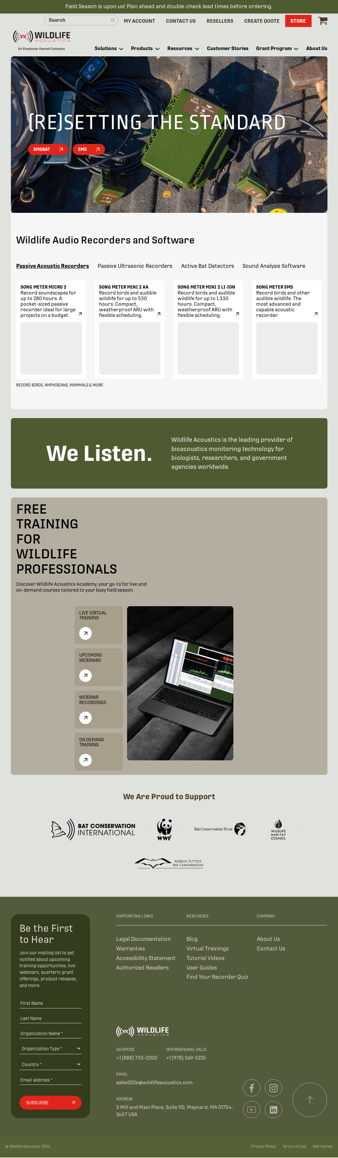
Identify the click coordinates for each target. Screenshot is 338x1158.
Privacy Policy (263, 1146)
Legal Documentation (143, 939)
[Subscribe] (50, 1103)
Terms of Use (294, 1146)
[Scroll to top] (309, 1100)
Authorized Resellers (142, 968)
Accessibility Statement (146, 958)
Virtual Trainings (207, 949)
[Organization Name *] (50, 1033)
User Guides (201, 968)
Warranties (130, 949)
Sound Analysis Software (274, 267)
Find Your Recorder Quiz (217, 977)
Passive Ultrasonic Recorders (135, 267)
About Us (268, 939)
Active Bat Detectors (207, 267)
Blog (192, 939)
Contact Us (271, 949)
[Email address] (50, 1080)
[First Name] (50, 1003)
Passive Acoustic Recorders (52, 267)
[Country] (50, 1064)
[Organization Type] (50, 1049)
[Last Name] (50, 1018)
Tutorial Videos (205, 958)
